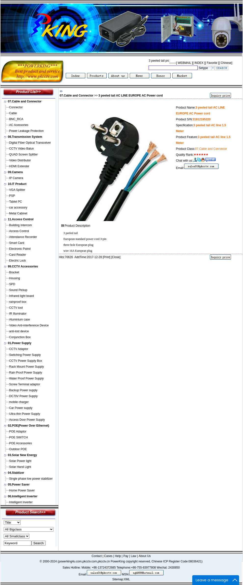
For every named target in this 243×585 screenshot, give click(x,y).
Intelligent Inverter (20, 502)
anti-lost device (19, 331)
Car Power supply (20, 408)
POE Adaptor (17, 431)
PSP (12, 195)
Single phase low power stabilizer (30, 478)
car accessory (18, 207)
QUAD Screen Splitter (23, 154)
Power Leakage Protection (26, 131)
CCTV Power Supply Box (25, 360)
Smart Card (16, 243)
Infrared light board (21, 296)
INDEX (199, 63)
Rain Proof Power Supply (25, 372)
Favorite (212, 63)
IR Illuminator (17, 313)
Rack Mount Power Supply (26, 366)
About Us (145, 556)
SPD (12, 284)
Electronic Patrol (19, 249)
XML (127, 579)
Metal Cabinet (18, 213)
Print (106, 257)
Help (118, 556)
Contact (96, 556)
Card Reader (17, 254)
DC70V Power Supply (23, 396)
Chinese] (226, 63)
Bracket (14, 272)
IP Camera (16, 178)
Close (116, 257)
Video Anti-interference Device (29, 325)
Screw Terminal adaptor (24, 384)
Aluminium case (19, 319)
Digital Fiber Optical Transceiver (30, 142)
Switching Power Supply (25, 355)
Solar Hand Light (20, 467)
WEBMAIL (184, 63)
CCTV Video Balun (21, 148)
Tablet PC (15, 201)
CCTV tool (16, 307)
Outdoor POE (18, 449)
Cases (108, 556)
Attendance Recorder (23, 237)
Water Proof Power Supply (26, 378)
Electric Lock (17, 260)
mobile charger (18, 402)
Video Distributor (20, 160)
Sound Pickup (18, 290)
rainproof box (17, 302)
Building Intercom (20, 225)
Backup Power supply (23, 390)
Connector (16, 107)
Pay (125, 556)
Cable (13, 113)
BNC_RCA (16, 119)
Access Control (19, 231)
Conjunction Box (19, 337)
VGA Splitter (17, 190)
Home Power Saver (22, 490)
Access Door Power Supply (27, 419)
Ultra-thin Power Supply (24, 414)
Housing (14, 278)
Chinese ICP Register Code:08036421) (177, 561)
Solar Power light (20, 461)
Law (133, 556)
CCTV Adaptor (18, 349)
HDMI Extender (19, 166)
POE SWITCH (18, 437)
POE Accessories (20, 443)
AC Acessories (18, 125)
